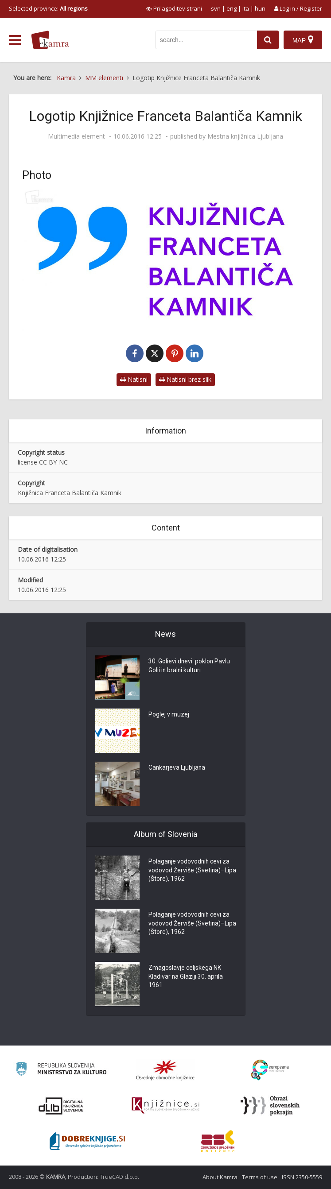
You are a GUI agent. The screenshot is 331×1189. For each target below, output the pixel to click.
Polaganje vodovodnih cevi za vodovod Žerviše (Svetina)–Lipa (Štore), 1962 (189, 871)
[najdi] (268, 40)
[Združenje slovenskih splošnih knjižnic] (165, 1106)
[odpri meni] (15, 40)
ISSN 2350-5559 (302, 1177)
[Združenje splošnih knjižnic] (217, 1141)
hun (260, 8)
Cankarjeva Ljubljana (177, 768)
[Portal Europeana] (270, 1070)
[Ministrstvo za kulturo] (61, 1070)
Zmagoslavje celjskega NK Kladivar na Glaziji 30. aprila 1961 (185, 977)
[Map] (303, 40)
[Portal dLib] (61, 1106)
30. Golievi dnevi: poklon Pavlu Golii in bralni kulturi (189, 666)
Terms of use (259, 1177)
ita (245, 8)
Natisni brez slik (185, 379)
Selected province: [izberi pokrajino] (48, 8)
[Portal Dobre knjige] (87, 1141)
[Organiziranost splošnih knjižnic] (165, 1070)
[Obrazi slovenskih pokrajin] (270, 1106)
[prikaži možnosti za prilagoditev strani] (174, 8)
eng (231, 8)
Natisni (134, 379)
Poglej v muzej (168, 715)
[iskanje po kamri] (206, 40)
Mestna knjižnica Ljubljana (245, 136)
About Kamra (220, 1177)
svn (216, 8)
